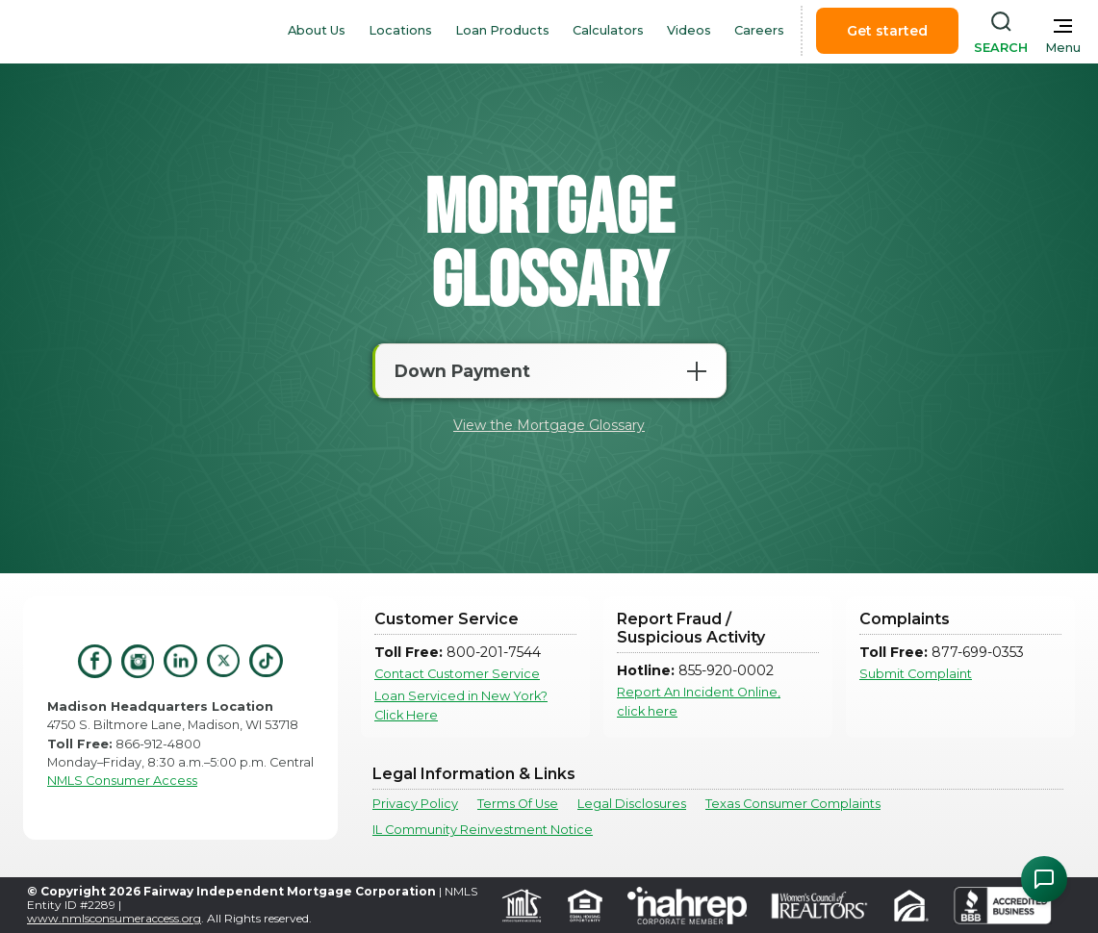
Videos (689, 30)
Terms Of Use (517, 803)
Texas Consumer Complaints (793, 803)
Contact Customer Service (457, 674)
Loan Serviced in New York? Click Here (461, 705)
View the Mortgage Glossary (549, 425)
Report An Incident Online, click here (698, 701)
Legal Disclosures (631, 803)
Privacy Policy (415, 803)
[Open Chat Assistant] (1044, 879)
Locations (400, 30)
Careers (759, 30)
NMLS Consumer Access (122, 780)
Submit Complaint (915, 674)
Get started (887, 30)
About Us (316, 30)
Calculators (608, 30)
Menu (1063, 47)
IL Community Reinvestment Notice (482, 829)
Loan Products (502, 30)
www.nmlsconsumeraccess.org (114, 918)
